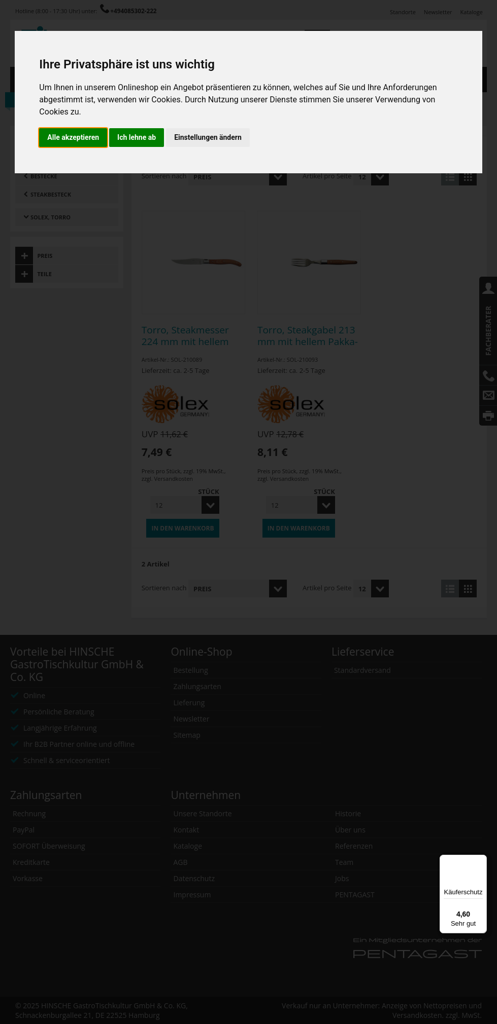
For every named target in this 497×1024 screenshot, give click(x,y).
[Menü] (481, 861)
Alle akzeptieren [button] (73, 137)
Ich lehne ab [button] (136, 137)
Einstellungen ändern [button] (208, 137)
